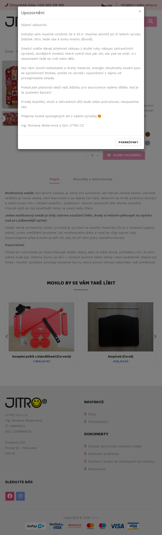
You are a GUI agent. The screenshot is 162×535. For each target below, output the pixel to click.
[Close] (140, 11)
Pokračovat (128, 142)
